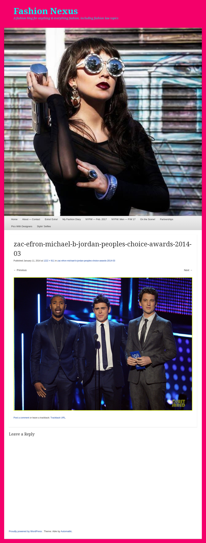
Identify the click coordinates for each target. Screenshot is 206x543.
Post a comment (21, 417)
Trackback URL (58, 417)
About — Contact (31, 219)
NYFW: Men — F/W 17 (123, 219)
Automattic (66, 531)
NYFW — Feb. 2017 (96, 219)
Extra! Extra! (51, 219)
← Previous (20, 270)
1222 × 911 (48, 260)
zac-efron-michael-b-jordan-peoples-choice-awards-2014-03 (86, 260)
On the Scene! (147, 219)
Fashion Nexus (46, 11)
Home (14, 219)
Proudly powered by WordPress (25, 531)
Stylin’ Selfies (44, 226)
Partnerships (166, 219)
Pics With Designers (21, 226)
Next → (188, 270)
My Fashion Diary (72, 219)
